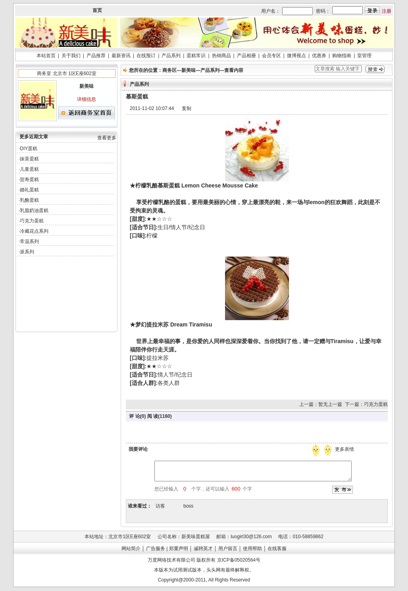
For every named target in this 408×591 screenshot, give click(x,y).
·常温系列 (29, 241)
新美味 (188, 70)
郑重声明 (178, 548)
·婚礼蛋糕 (29, 190)
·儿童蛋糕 (29, 169)
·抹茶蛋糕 (29, 159)
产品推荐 (96, 55)
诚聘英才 (203, 548)
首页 (97, 10)
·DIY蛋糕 (28, 148)
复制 (186, 108)
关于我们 (71, 55)
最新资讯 (121, 55)
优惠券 (319, 55)
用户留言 (227, 548)
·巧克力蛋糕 (31, 221)
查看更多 (106, 138)
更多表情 (345, 449)
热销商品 (221, 55)
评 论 (134, 416)
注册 (386, 11)
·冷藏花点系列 (33, 231)
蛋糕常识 (196, 55)
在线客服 (277, 548)
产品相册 (246, 55)
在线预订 (146, 55)
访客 (160, 506)
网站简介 (130, 548)
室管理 (364, 55)
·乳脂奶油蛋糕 (33, 210)
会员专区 (271, 55)
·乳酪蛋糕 (29, 200)
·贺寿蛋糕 (29, 179)
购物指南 (341, 55)
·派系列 (26, 252)
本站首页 (46, 55)
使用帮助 (252, 548)
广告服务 (155, 548)
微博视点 (296, 55)
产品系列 (171, 55)
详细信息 (86, 99)
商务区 (169, 70)
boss (188, 506)
